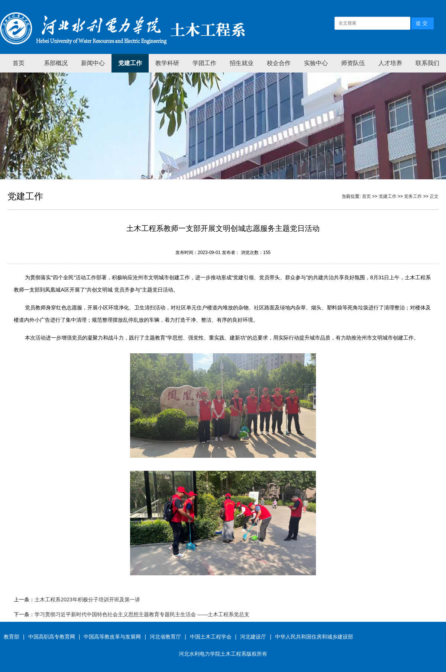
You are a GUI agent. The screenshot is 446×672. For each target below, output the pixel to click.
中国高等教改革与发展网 (112, 637)
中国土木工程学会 (211, 637)
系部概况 (56, 63)
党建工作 (130, 63)
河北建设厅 (253, 637)
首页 (19, 63)
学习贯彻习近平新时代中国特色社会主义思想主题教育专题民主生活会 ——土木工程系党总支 (142, 614)
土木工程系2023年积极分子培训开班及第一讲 (87, 599)
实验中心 (316, 63)
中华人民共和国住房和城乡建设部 (314, 637)
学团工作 (204, 63)
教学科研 (167, 63)
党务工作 (413, 196)
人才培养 (390, 63)
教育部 (11, 637)
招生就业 (241, 63)
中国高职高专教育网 (51, 637)
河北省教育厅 (165, 637)
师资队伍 (353, 63)
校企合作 (279, 63)
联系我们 (427, 63)
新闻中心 (93, 63)
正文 (434, 196)
